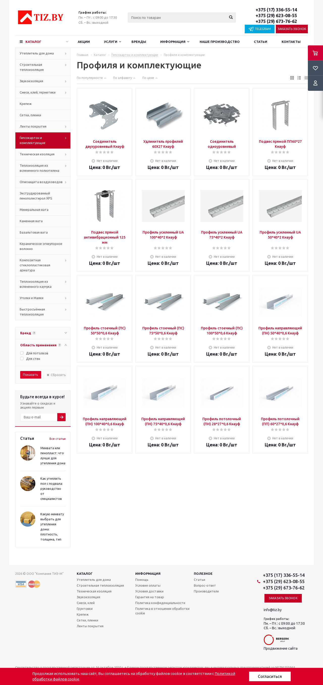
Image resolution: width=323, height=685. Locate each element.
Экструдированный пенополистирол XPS (36, 195)
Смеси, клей (86, 603)
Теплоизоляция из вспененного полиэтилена (39, 168)
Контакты (291, 41)
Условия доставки (149, 591)
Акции (84, 41)
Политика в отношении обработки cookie (162, 611)
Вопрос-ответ (205, 585)
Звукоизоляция (31, 81)
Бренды (138, 41)
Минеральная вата (34, 209)
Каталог (33, 41)
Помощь (141, 579)
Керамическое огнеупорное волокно (41, 246)
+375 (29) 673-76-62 (276, 21)
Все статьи (57, 438)
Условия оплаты (147, 585)
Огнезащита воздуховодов (41, 182)
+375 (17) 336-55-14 (276, 9)
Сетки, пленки (30, 115)
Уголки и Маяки (31, 298)
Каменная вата (31, 221)
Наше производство (220, 41)
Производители (206, 591)
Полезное (203, 573)
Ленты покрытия (33, 126)
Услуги (110, 41)
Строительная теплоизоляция (32, 67)
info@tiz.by (273, 610)
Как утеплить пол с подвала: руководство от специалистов (51, 488)
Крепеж (26, 103)
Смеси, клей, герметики (38, 92)
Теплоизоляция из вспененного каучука (35, 284)
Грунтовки (85, 608)
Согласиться (270, 676)
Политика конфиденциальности (160, 603)
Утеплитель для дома (37, 53)
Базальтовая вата (34, 232)
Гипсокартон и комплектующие (32, 140)
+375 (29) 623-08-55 (276, 15)
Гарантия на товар (149, 597)
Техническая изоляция (37, 154)
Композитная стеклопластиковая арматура (35, 265)
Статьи (260, 41)
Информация (172, 41)
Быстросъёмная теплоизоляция (32, 311)
